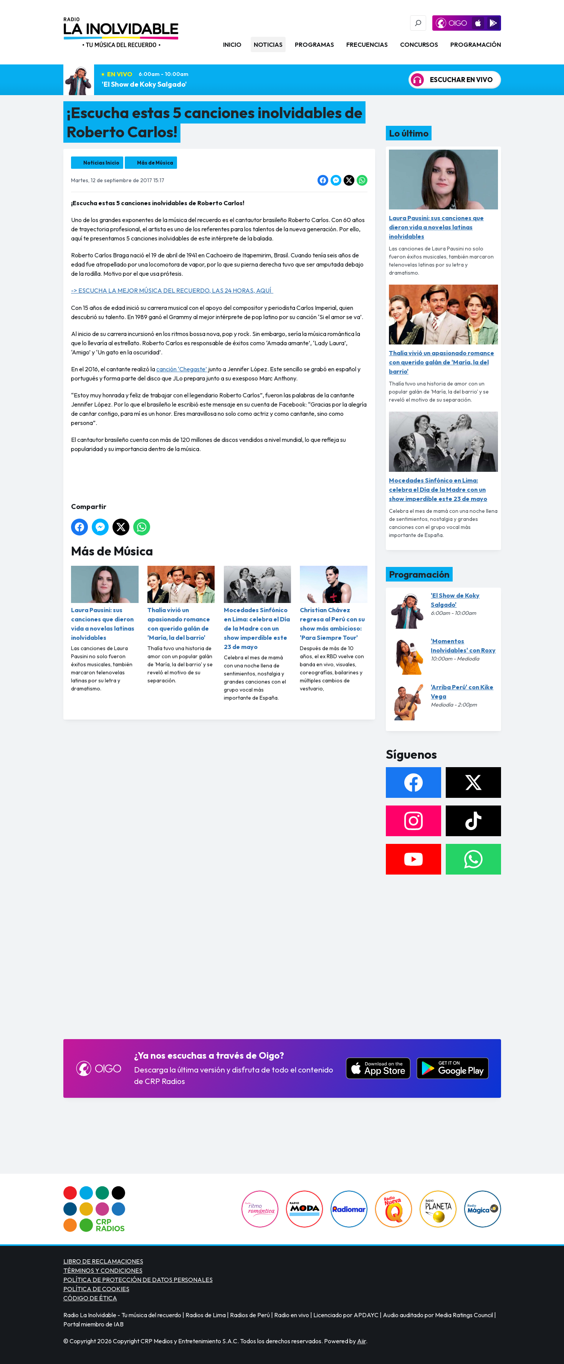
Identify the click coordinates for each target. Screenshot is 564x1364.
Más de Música (155, 163)
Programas (314, 44)
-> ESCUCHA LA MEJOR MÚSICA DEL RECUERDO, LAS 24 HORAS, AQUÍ (172, 290)
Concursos (419, 44)
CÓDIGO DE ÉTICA (90, 1298)
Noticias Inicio (101, 163)
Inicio (232, 44)
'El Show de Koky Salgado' (144, 84)
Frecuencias (367, 44)
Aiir (361, 1341)
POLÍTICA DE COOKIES (96, 1289)
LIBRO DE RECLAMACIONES (103, 1261)
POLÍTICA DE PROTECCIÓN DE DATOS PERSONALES (138, 1279)
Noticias (268, 44)
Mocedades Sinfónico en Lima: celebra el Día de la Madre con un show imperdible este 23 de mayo (257, 608)
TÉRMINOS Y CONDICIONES (102, 1270)
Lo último (408, 133)
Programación (475, 44)
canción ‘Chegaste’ (181, 369)
